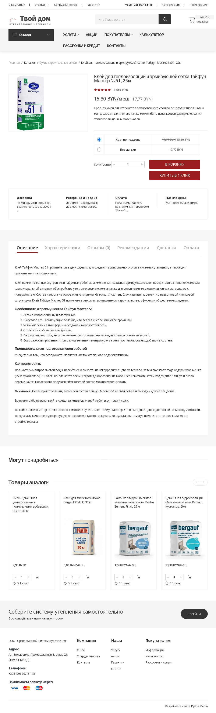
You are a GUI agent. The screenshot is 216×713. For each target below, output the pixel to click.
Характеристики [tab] (61, 248)
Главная (14, 63)
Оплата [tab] (193, 248)
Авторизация (171, 5)
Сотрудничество (66, 5)
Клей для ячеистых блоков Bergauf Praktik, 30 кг (82, 501)
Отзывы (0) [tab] (98, 248)
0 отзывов (120, 90)
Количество (102, 165)
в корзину (176, 165)
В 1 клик (20, 584)
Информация (154, 651)
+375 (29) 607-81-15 (138, 5)
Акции (91, 35)
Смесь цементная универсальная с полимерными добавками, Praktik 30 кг (31, 505)
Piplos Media (199, 707)
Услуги (71, 35)
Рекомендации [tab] (133, 248)
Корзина (198, 20)
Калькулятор (151, 35)
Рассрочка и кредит (81, 46)
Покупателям (118, 35)
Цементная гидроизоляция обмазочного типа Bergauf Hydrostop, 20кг (184, 503)
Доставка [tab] (167, 248)
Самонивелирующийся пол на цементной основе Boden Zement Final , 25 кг (134, 503)
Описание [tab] (26, 248)
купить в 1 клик (176, 176)
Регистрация (199, 5)
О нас (81, 651)
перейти (194, 615)
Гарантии (93, 5)
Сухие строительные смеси (58, 63)
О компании (16, 5)
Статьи (40, 5)
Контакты (116, 46)
